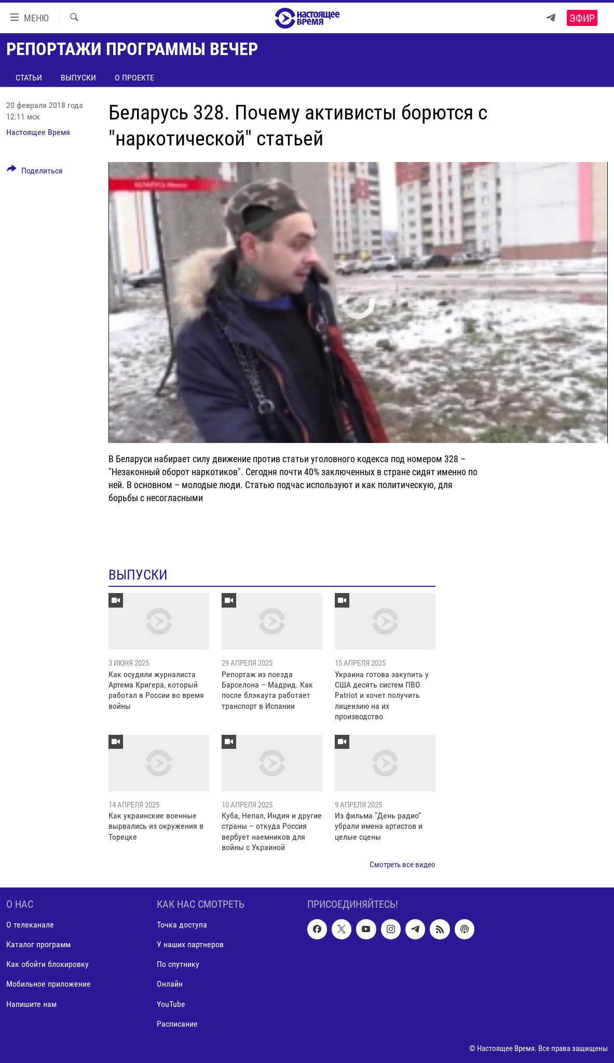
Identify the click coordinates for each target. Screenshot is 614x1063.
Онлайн (170, 984)
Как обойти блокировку (47, 964)
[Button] (35, 172)
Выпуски (78, 78)
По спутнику (178, 964)
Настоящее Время (38, 132)
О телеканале (30, 925)
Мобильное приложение (48, 984)
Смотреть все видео (402, 864)
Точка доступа (182, 925)
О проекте (134, 78)
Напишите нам (31, 1004)
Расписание (177, 1024)
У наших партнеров (190, 944)
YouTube (171, 1004)
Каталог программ (38, 944)
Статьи (29, 78)
